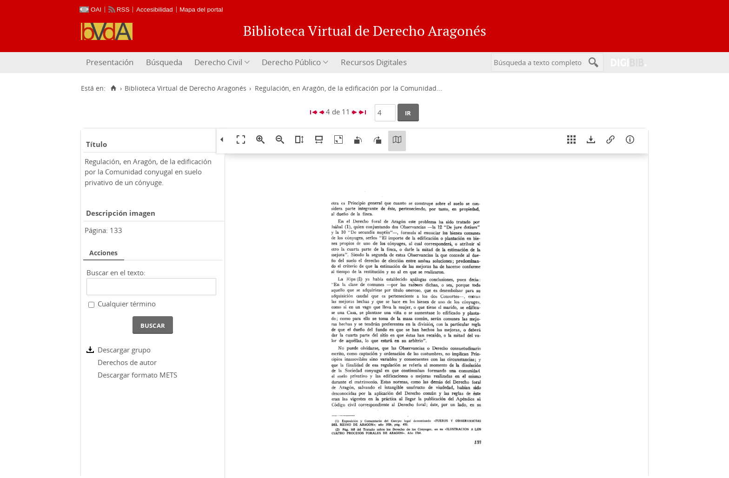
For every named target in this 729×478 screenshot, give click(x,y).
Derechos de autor (127, 362)
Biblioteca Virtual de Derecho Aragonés (185, 88)
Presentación (109, 62)
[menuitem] (110, 62)
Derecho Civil (218, 62)
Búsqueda (164, 62)
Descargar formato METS (137, 374)
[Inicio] (113, 88)
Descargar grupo (124, 349)
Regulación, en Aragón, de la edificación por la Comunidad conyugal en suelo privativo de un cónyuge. (148, 172)
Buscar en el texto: (116, 272)
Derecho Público (291, 62)
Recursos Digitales (374, 62)
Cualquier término (127, 303)
